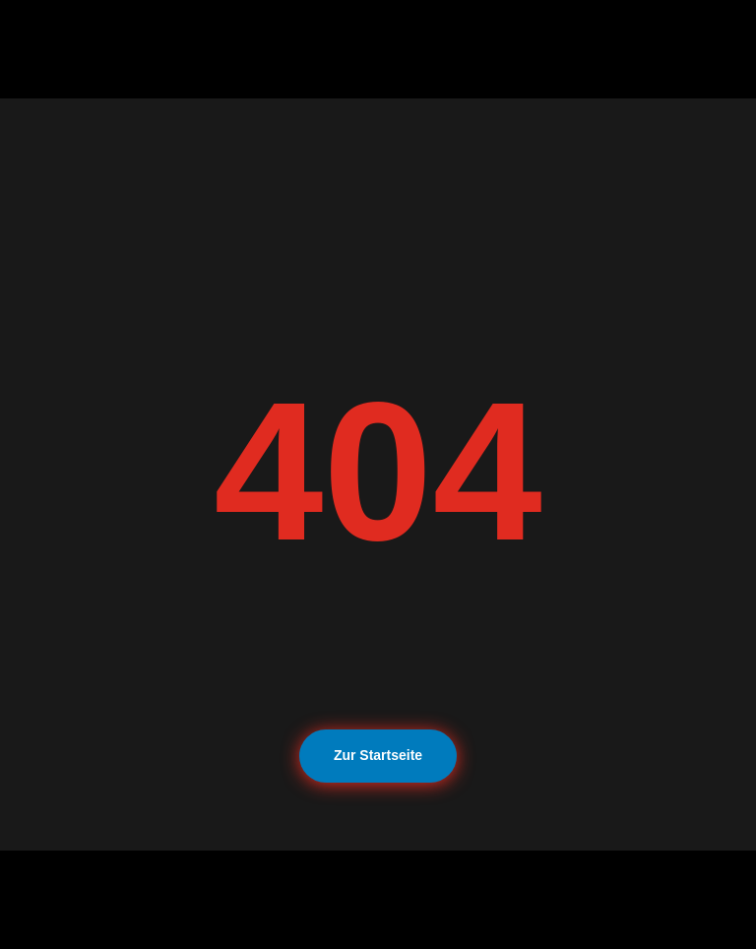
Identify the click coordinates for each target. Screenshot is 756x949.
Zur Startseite (378, 755)
